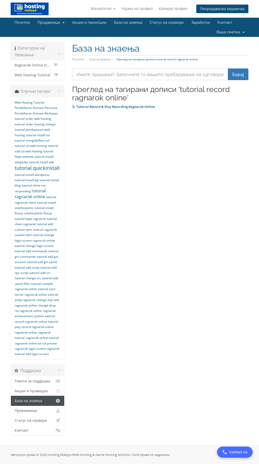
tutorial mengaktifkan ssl (32, 140)
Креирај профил (173, 8)
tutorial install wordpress (32, 175)
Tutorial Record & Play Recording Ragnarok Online (113, 106)
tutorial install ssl (38, 135)
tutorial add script (27, 267)
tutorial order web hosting (33, 119)
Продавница (50, 22)
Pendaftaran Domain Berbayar (36, 113)
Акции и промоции (89, 22)
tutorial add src (40, 273)
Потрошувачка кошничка (222, 8)
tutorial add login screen (32, 354)
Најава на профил (137, 8)
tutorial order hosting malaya (35, 124)
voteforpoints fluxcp (38, 213)
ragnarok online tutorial (42, 338)
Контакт (225, 22)
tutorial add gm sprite (42, 262)
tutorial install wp (27, 180)
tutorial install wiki (41, 162)
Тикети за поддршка (37, 381)
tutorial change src (28, 278)
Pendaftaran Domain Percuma (36, 108)
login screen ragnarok (44, 348)
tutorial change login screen (34, 246)
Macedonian (103, 8)
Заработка (200, 22)
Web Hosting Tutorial (29, 102)
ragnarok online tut (28, 343)
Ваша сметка (231, 32)
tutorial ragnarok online (30, 193)
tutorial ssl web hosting (31, 146)
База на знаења (128, 22)
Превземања (37, 411)
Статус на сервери (167, 22)
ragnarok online (26, 332)
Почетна (22, 22)
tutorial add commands (31, 251)
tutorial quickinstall (37, 168)
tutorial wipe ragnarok (30, 219)
